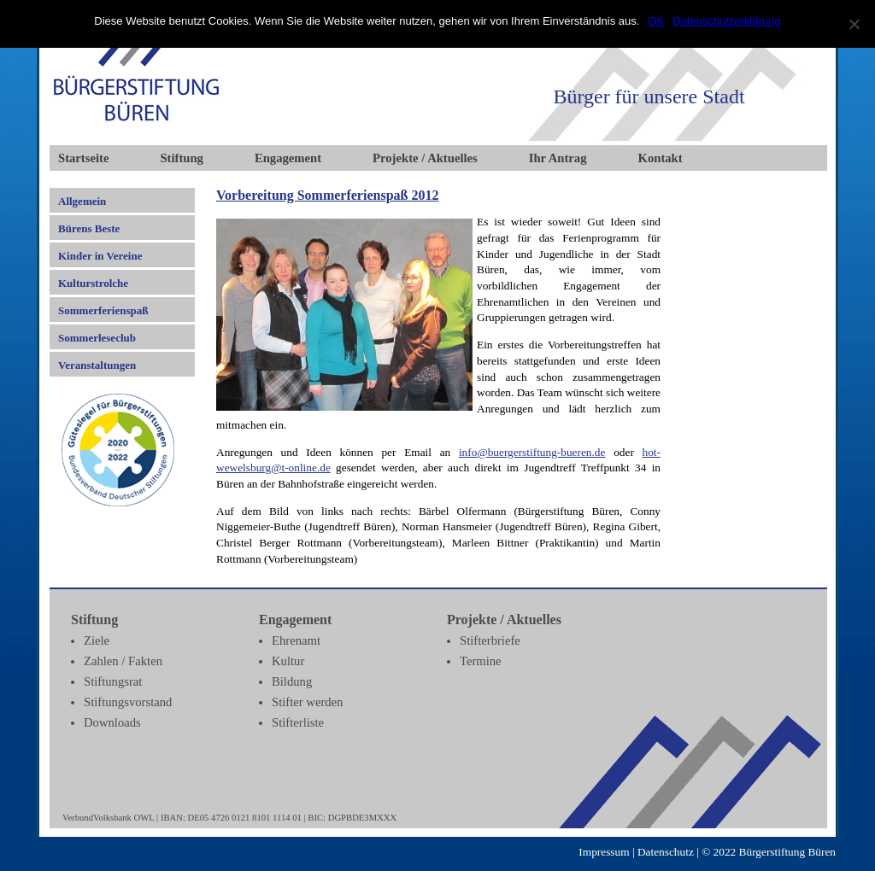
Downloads (112, 722)
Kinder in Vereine (100, 255)
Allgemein (82, 201)
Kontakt (660, 158)
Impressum (603, 851)
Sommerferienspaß (103, 310)
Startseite (83, 158)
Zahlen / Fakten (123, 661)
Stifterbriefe (490, 640)
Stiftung (181, 158)
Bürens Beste (89, 228)
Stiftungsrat (113, 681)
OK (656, 21)
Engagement (288, 158)
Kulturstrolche (93, 283)
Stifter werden (307, 702)
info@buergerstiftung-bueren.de (532, 452)
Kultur (288, 661)
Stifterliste (298, 722)
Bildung (292, 681)
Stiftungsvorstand (128, 702)
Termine (481, 661)
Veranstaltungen (97, 365)
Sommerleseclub (97, 337)
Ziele (96, 640)
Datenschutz (665, 851)
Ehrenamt (296, 640)
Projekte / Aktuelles (425, 158)
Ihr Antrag (558, 158)
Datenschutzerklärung (726, 21)
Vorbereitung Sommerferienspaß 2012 (327, 195)
